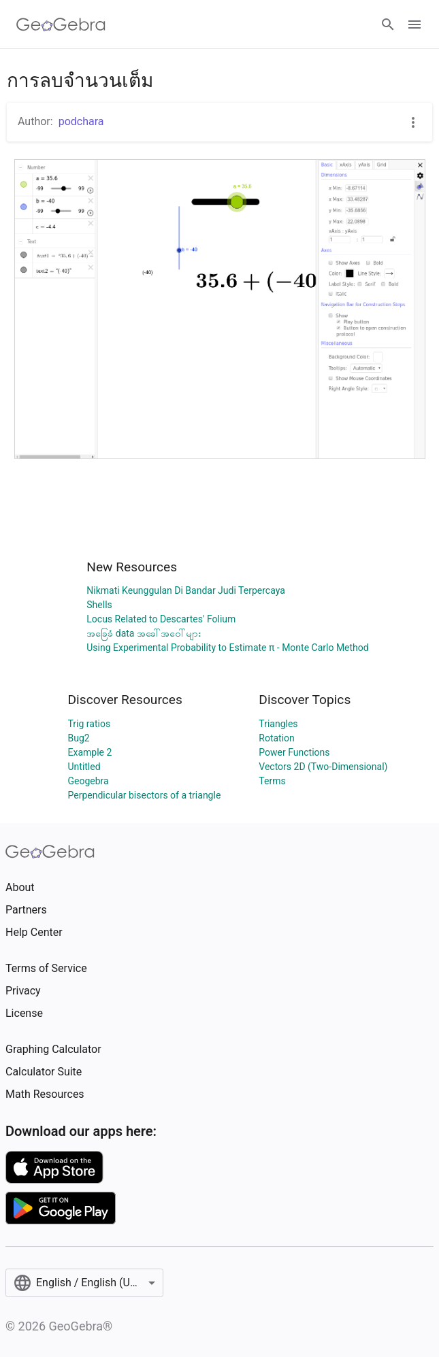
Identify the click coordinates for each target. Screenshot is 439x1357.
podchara (81, 121)
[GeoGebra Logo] (60, 24)
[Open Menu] (414, 24)
